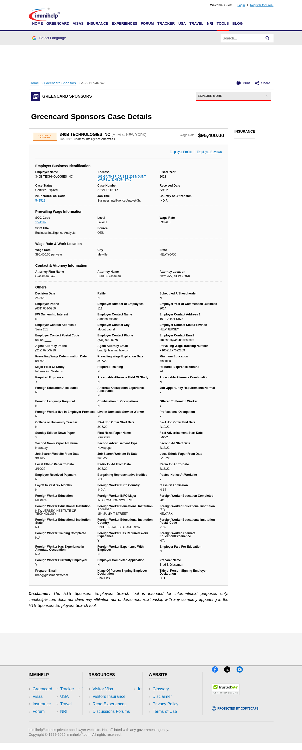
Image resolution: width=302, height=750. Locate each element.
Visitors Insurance (109, 696)
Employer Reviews (209, 152)
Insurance (97, 23)
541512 (40, 200)
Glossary (161, 689)
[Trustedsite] (226, 697)
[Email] (242, 674)
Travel (196, 23)
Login (241, 5)
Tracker (166, 23)
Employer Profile (181, 152)
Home (37, 23)
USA (182, 23)
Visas (78, 23)
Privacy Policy (165, 704)
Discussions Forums (111, 711)
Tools (223, 23)
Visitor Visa (103, 689)
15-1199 (40, 222)
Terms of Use (165, 711)
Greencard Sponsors (60, 83)
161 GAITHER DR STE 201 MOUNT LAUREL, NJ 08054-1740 (121, 178)
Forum (147, 23)
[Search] (268, 38)
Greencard (57, 23)
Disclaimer (162, 696)
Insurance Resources (112, 719)
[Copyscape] (235, 712)
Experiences (124, 23)
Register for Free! (261, 5)
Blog (237, 23)
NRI (210, 23)
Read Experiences (110, 704)
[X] (230, 674)
